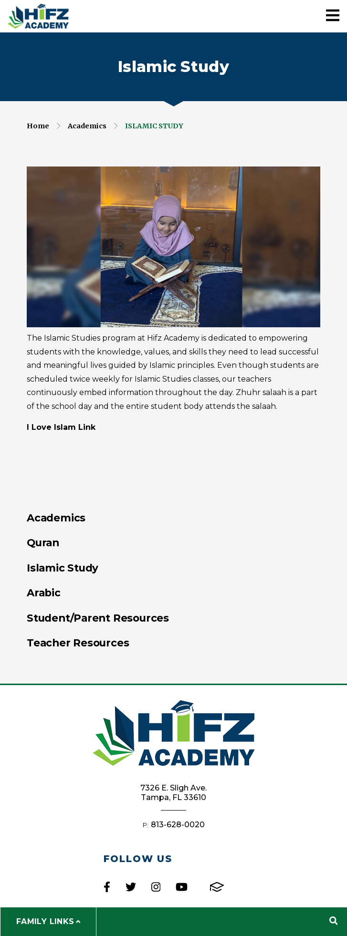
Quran (43, 542)
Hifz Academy (38, 16)
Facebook (107, 887)
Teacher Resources (78, 642)
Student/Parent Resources (98, 618)
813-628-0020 (178, 824)
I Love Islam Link (61, 427)
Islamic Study (154, 126)
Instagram (155, 887)
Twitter (131, 887)
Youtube (182, 887)
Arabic (44, 592)
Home (38, 126)
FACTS (217, 887)
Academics (87, 126)
